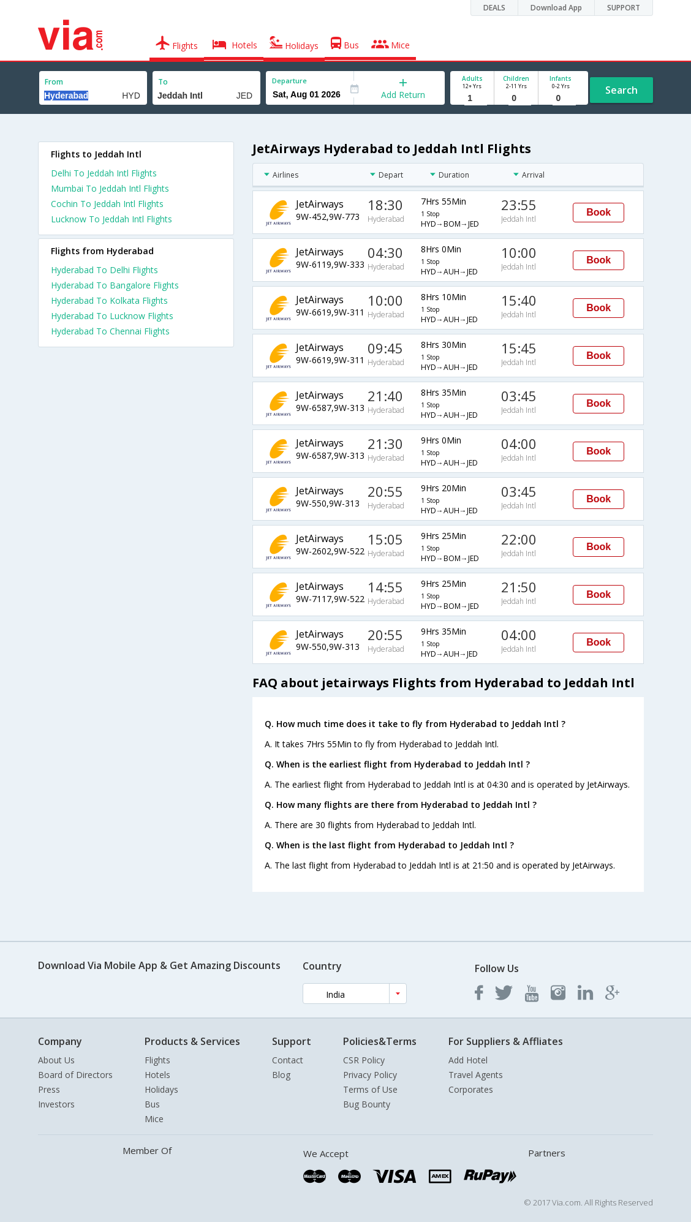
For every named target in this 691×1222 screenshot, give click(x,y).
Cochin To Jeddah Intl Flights (107, 203)
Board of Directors (75, 1075)
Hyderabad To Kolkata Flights (109, 300)
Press (49, 1089)
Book (598, 212)
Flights (157, 1060)
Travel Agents (475, 1075)
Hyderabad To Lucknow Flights (112, 316)
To (163, 82)
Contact (287, 1060)
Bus (152, 1104)
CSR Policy (364, 1060)
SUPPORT (623, 7)
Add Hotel (468, 1060)
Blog (281, 1075)
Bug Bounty (366, 1104)
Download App (556, 7)
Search (621, 90)
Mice (154, 1119)
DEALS (494, 7)
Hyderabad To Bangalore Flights (115, 285)
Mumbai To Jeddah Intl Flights (110, 188)
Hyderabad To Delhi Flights (104, 270)
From (54, 82)
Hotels (157, 1075)
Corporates (470, 1089)
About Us (56, 1060)
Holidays (161, 1089)
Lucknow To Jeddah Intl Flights (111, 219)
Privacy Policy (370, 1075)
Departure (289, 80)
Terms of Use (370, 1089)
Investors (56, 1104)
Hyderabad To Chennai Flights (110, 331)
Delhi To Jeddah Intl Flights (104, 173)
